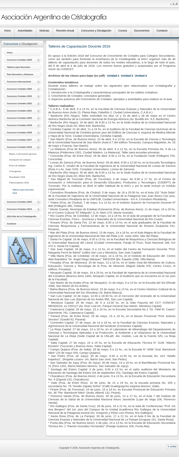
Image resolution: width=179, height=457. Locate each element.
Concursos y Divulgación (96, 30)
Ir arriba (172, 446)
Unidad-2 (127, 75)
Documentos (142, 30)
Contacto (161, 30)
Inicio (7, 30)
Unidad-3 (141, 75)
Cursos (122, 30)
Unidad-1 (113, 75)
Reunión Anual (65, 30)
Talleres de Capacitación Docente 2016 (79, 46)
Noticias (44, 30)
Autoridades (25, 30)
